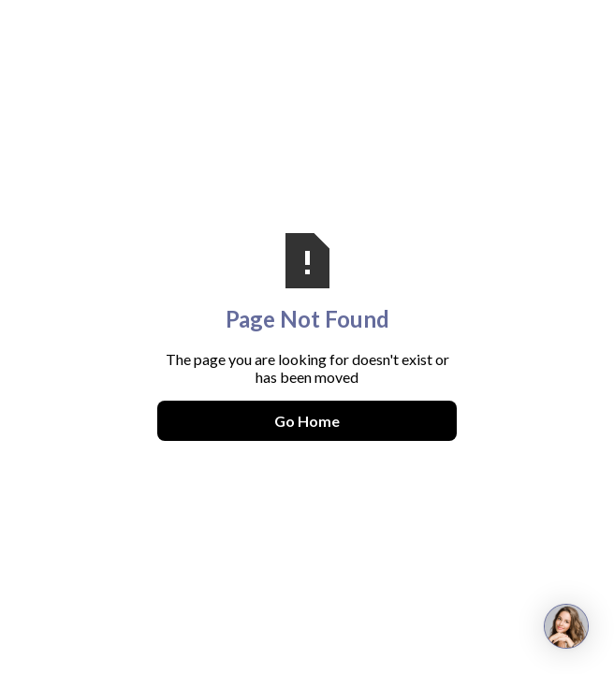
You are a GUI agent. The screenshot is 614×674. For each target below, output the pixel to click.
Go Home (307, 421)
